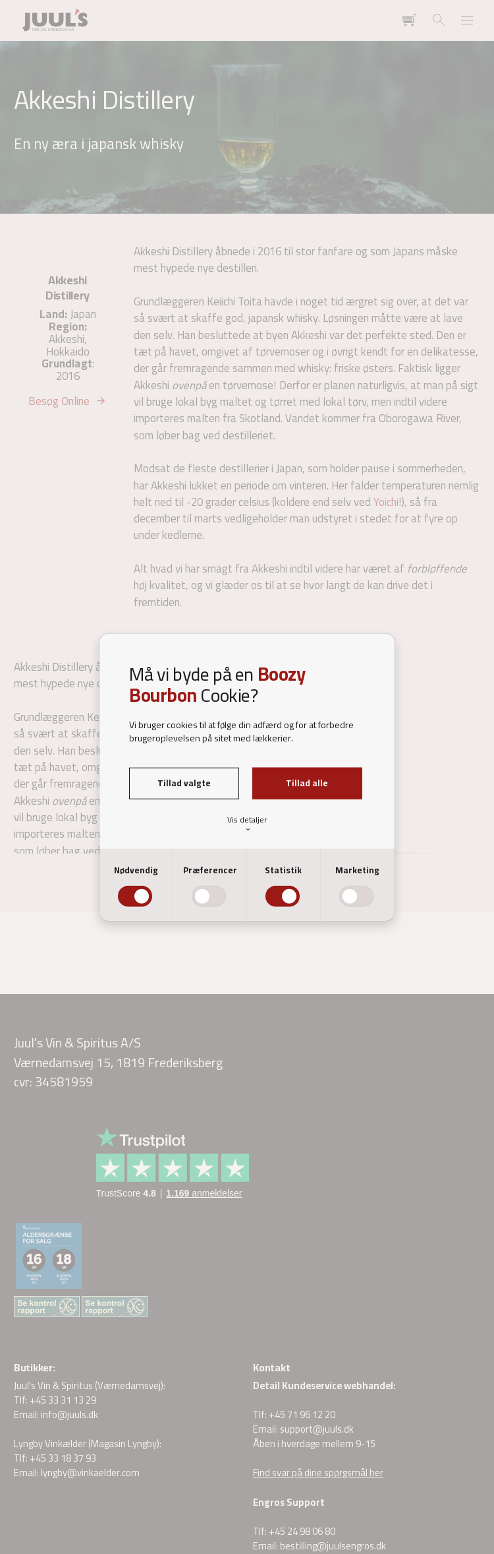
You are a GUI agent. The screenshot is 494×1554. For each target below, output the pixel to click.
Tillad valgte (184, 783)
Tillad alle (307, 783)
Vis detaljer (247, 823)
